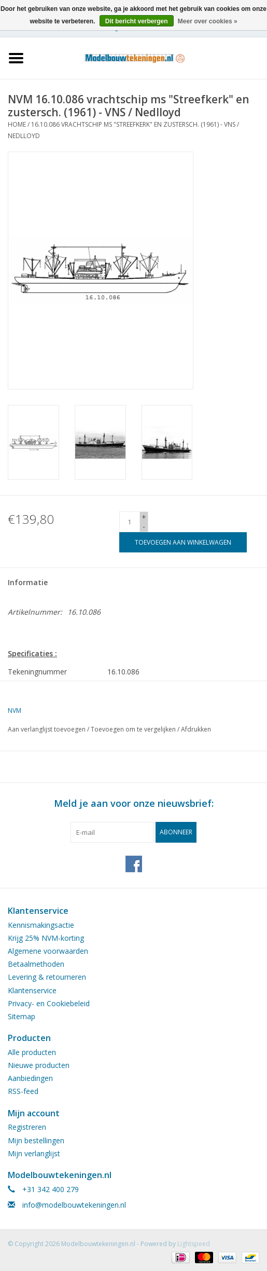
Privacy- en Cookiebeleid (49, 1003)
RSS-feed (23, 1091)
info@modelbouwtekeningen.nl (74, 1205)
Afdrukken (196, 729)
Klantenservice (32, 990)
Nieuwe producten (38, 1065)
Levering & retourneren (47, 977)
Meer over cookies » (207, 21)
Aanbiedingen (30, 1078)
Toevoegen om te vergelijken (134, 729)
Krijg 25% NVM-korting (46, 938)
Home (17, 124)
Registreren (27, 1127)
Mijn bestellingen (36, 1140)
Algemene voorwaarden (48, 951)
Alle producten (32, 1052)
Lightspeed (193, 1243)
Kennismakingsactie (41, 925)
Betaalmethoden (36, 964)
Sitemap (21, 1016)
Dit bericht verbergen (136, 21)
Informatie (28, 582)
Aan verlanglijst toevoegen (47, 729)
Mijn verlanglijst (34, 1153)
